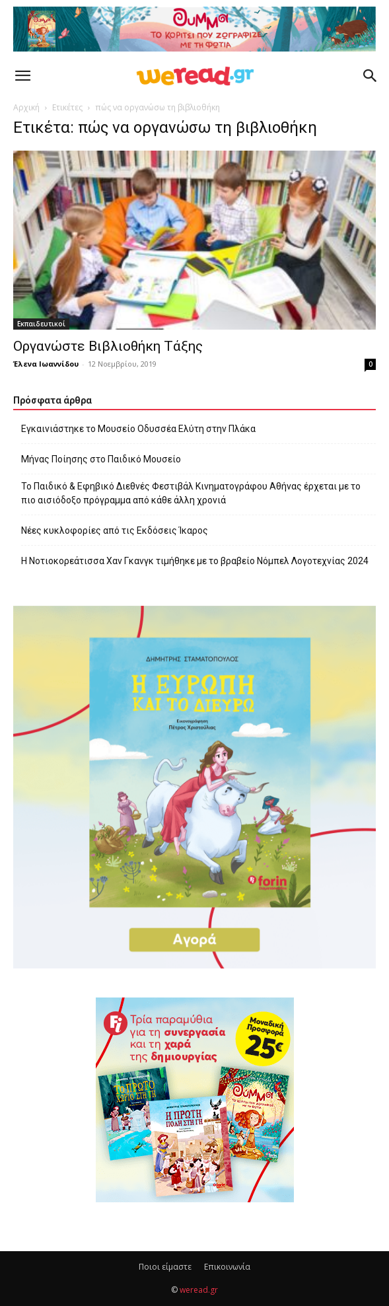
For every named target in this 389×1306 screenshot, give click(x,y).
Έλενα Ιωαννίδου (46, 364)
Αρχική (26, 107)
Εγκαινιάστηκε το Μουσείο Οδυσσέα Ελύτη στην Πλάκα (138, 428)
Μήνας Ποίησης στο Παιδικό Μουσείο (101, 459)
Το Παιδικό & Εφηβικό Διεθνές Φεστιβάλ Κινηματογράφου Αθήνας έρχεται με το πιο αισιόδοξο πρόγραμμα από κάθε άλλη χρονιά (191, 493)
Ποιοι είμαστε (165, 1266)
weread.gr (199, 1289)
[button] (22, 76)
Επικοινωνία (227, 1266)
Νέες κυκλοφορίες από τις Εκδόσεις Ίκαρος (114, 530)
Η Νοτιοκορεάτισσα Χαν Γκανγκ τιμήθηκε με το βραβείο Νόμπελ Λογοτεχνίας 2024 (195, 561)
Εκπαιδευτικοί (41, 323)
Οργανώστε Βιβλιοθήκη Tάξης (108, 346)
